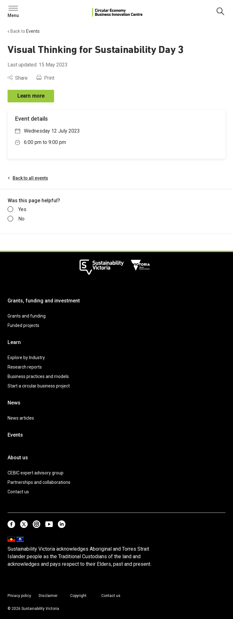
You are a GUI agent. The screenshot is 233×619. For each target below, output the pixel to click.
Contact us (18, 491)
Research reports (25, 367)
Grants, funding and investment (44, 301)
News (14, 403)
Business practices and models (38, 376)
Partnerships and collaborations (39, 482)
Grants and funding (27, 315)
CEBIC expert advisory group (36, 472)
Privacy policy (19, 595)
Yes (17, 209)
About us (18, 458)
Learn (14, 342)
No (16, 218)
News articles (21, 418)
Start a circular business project (39, 385)
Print (45, 78)
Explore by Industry (26, 357)
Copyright (78, 595)
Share (18, 78)
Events (15, 435)
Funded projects (23, 325)
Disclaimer (48, 595)
